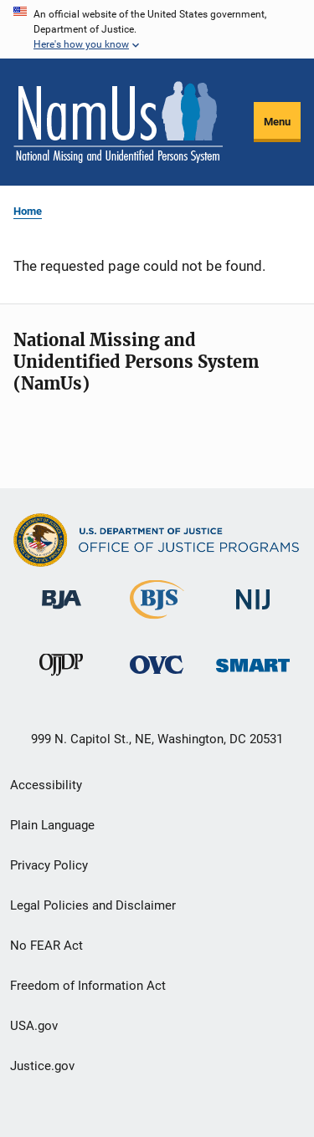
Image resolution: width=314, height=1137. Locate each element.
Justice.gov (42, 1065)
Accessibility (46, 785)
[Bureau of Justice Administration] (61, 612)
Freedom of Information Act (88, 985)
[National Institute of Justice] (253, 612)
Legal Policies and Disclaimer (93, 905)
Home (27, 211)
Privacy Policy (49, 865)
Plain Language (52, 825)
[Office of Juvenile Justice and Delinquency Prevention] (61, 679)
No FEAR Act (46, 945)
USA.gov (34, 1025)
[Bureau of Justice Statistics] (157, 622)
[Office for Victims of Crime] (156, 677)
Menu (277, 121)
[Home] (118, 122)
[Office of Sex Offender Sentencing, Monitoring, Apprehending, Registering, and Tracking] (253, 675)
